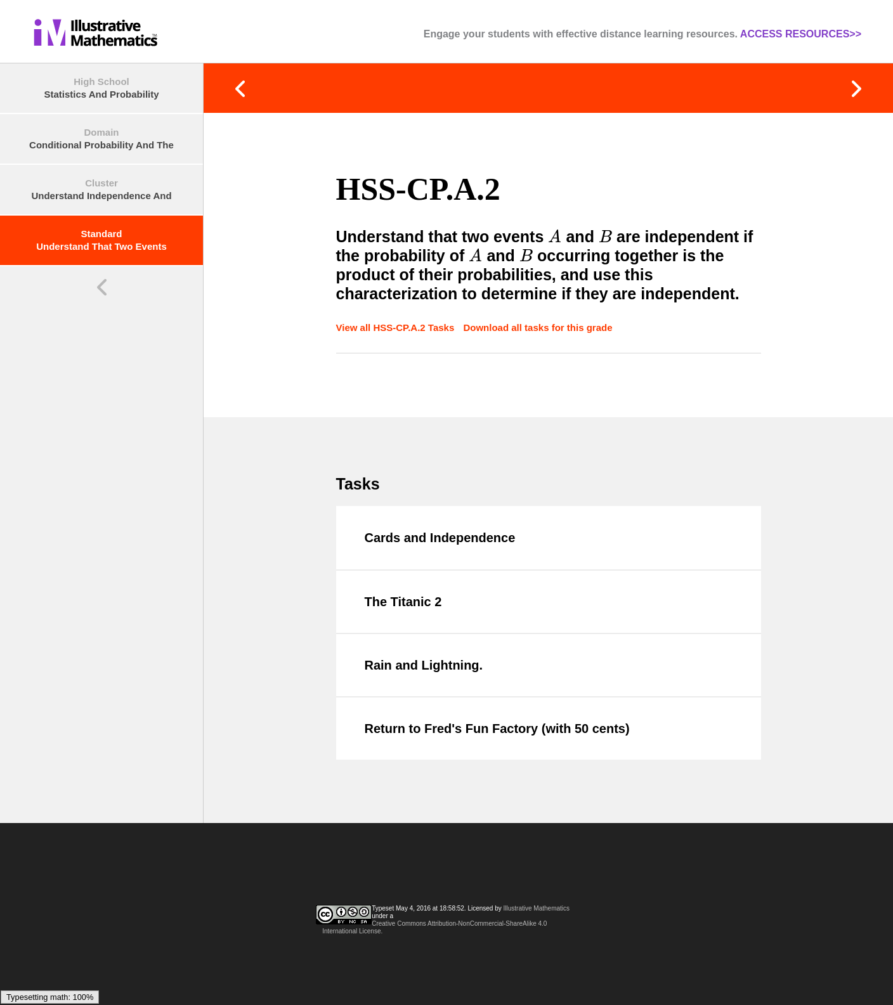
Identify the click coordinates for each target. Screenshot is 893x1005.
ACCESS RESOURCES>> (800, 34)
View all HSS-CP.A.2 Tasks (396, 327)
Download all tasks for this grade (537, 327)
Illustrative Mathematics (537, 908)
